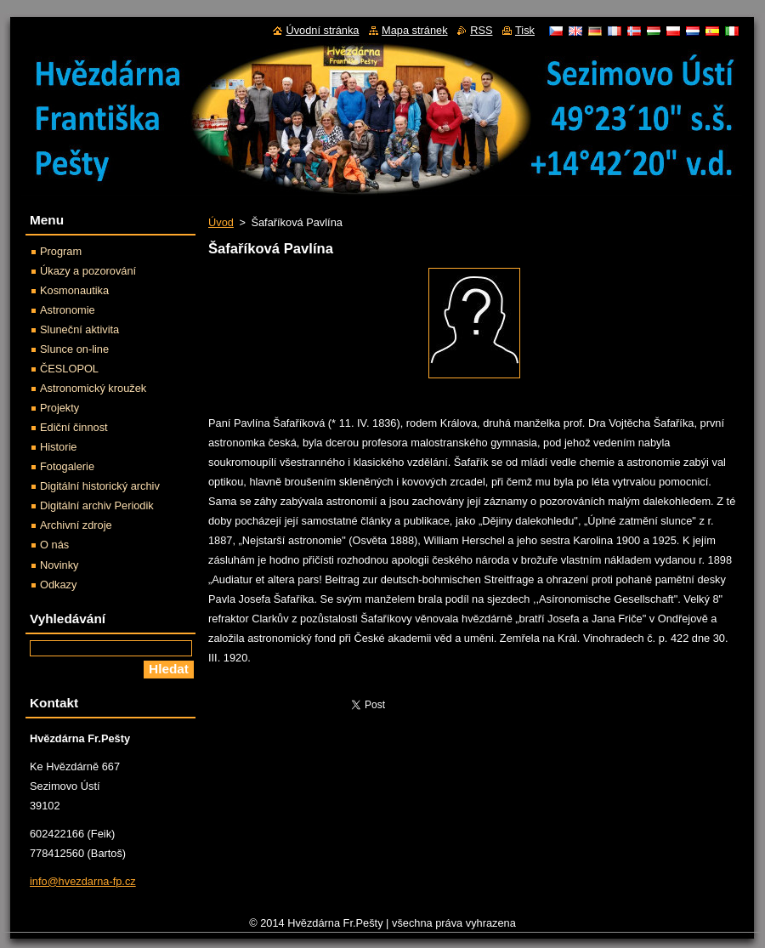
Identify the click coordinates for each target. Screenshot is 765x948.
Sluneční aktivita (79, 329)
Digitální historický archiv (100, 486)
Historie (58, 446)
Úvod (221, 222)
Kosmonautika (74, 290)
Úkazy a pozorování (88, 270)
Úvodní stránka (322, 30)
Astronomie (67, 310)
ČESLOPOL (69, 368)
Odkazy (58, 584)
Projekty (59, 407)
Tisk (525, 30)
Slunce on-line (74, 349)
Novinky (59, 565)
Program (61, 251)
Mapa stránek (415, 30)
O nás (54, 544)
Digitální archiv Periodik (97, 505)
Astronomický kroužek (93, 388)
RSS (481, 30)
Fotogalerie (67, 466)
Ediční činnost (74, 427)
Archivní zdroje (76, 525)
